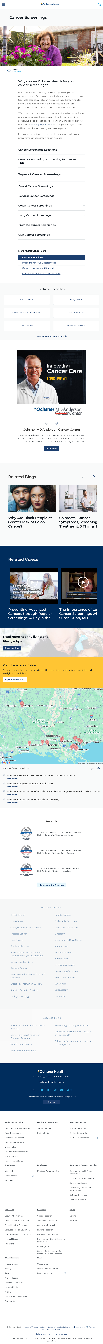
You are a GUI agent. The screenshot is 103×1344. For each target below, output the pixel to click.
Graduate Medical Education (17, 1230)
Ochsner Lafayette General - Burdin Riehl (30, 783)
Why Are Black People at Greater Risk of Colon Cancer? (30, 522)
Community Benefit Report (82, 1178)
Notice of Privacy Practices (35, 1327)
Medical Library (11, 1239)
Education (9, 1210)
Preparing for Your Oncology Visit (39, 263)
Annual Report (11, 1278)
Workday (9, 1180)
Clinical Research (44, 1216)
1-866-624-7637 (61, 1077)
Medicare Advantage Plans (49, 1171)
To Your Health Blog (78, 1128)
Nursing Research (45, 1230)
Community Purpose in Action (83, 1165)
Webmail (9, 1171)
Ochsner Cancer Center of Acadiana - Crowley (33, 799)
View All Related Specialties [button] (50, 336)
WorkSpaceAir (11, 1176)
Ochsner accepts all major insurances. (51, 1334)
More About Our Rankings (51, 885)
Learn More (51, 448)
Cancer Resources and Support (38, 268)
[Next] (56, 423)
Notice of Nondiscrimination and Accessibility (67, 1327)
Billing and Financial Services (17, 1128)
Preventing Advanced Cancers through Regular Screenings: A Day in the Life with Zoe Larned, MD (30, 615)
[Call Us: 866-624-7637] (18, 70)
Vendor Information (54, 1329)
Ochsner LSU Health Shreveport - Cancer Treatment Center (41, 775)
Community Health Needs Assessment (81, 1172)
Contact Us (10, 1301)
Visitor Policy (10, 1147)
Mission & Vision (12, 1264)
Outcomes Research (46, 1225)
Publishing (9, 1244)
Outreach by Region (78, 1195)
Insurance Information (14, 1138)
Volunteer (74, 1220)
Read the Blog (12, 648)
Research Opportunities (47, 1234)
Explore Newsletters (15, 679)
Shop (39, 1258)
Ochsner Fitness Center (47, 1268)
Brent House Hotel (45, 1273)
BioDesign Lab (43, 1246)
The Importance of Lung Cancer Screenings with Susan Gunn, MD (80, 613)
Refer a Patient (44, 1133)
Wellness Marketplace (79, 1138)
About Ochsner (12, 1258)
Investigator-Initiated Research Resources (51, 1240)
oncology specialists (42, 124)
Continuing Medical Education (18, 1234)
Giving (72, 1210)
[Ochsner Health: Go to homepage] (51, 4)
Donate (73, 1216)
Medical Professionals (47, 1122)
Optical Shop (42, 1264)
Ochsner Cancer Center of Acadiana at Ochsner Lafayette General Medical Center (53, 791)
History (8, 1268)
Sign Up (54, 1102)
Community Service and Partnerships (80, 1189)
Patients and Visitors (15, 1122)
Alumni (8, 1292)
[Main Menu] (3, 4)
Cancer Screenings (32, 257)
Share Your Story (12, 1156)
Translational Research (47, 1220)
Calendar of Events (78, 1200)
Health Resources (78, 1122)
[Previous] (46, 423)
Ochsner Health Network (16, 1296)
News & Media (11, 1287)
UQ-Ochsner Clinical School (17, 1220)
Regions (8, 1273)
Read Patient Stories (14, 1161)
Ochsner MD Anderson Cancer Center (41, 273)
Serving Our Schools (78, 1183)
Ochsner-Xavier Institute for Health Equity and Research (49, 1252)
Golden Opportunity (78, 1133)
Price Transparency (13, 1133)
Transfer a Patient (45, 1128)
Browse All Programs (14, 1216)
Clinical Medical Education (16, 1225)
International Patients (14, 1142)
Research (41, 1210)
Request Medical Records (16, 1152)
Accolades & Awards (14, 1282)
